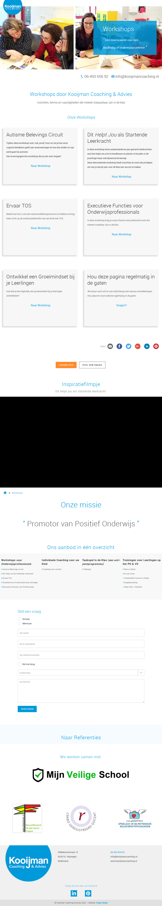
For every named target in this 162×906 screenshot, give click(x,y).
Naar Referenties (81, 737)
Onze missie (81, 505)
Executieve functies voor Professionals (18, 587)
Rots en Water (129, 569)
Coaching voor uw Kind (51, 569)
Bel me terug (28, 664)
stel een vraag (92, 364)
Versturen (27, 708)
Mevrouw (27, 623)
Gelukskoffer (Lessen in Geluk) (136, 578)
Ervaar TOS (7, 578)
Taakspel (86, 569)
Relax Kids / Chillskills (132, 587)
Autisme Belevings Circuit (12, 569)
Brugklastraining (130, 582)
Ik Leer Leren (129, 573)
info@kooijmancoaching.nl (137, 76)
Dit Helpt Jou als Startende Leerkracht (17, 573)
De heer (26, 619)
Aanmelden (66, 364)
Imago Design (102, 902)
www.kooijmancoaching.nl (123, 860)
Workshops (17, 492)
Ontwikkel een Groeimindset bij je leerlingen (20, 582)
